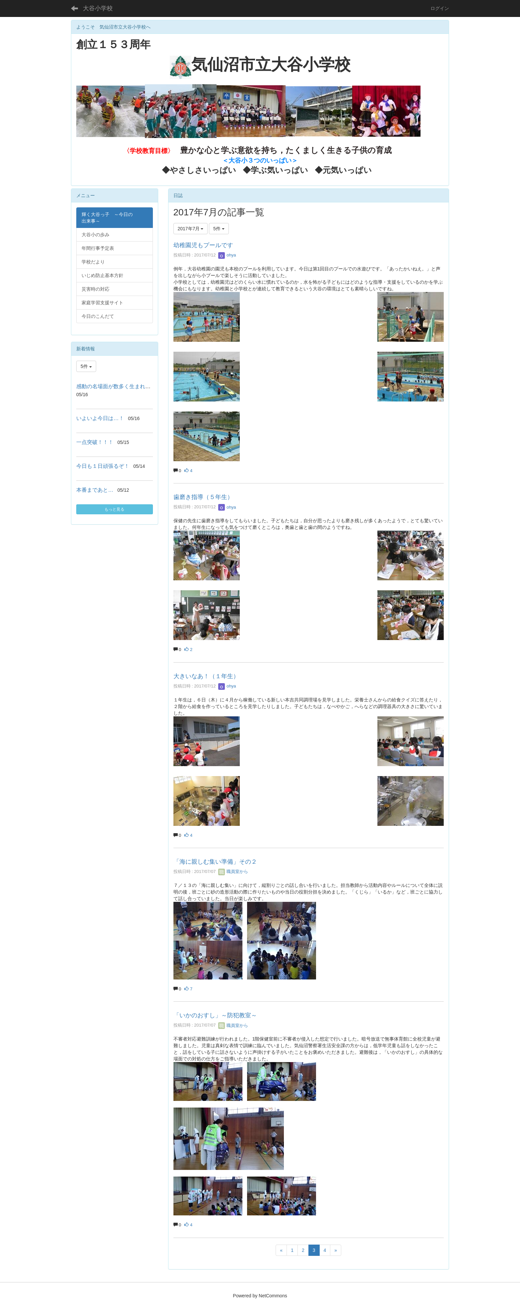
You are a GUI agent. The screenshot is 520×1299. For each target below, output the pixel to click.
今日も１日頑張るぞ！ (102, 466)
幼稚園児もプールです (203, 245)
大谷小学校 (98, 8)
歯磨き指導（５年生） (203, 497)
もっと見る (114, 509)
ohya (227, 255)
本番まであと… (94, 490)
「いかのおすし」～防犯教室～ (215, 1015)
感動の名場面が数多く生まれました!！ (122, 386)
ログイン (439, 8)
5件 (219, 228)
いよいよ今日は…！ (100, 418)
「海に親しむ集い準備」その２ (215, 861)
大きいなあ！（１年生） (206, 676)
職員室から (233, 871)
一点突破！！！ (94, 442)
